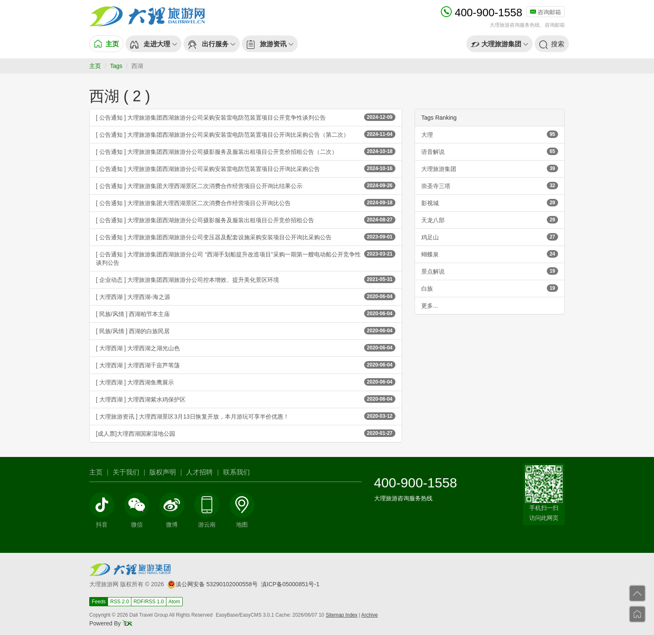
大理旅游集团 (489, 168)
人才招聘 (199, 472)
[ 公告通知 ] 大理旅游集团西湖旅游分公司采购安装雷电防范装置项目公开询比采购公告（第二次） (245, 134)
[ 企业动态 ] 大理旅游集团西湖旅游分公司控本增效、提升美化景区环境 (245, 279)
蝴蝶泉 (489, 254)
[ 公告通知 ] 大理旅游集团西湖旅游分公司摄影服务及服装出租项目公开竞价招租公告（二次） (245, 151)
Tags (116, 66)
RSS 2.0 (119, 602)
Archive (369, 615)
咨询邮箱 (545, 12)
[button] (153, 43)
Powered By (110, 623)
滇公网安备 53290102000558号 (212, 584)
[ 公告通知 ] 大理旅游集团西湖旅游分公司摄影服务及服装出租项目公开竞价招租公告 (245, 219)
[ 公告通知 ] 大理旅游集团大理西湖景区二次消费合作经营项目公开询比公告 (245, 202)
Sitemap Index (341, 615)
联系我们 (236, 472)
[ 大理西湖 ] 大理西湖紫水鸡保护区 (245, 399)
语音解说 (489, 151)
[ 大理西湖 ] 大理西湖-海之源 (245, 296)
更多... (429, 305)
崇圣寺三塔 (489, 185)
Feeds (99, 602)
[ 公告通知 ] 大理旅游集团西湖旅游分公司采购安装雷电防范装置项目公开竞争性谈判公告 (245, 117)
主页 (95, 66)
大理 (489, 134)
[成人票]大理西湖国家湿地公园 (245, 433)
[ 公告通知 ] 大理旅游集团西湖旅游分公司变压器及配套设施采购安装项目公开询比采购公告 (245, 237)
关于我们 (126, 472)
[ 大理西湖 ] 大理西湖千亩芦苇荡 (245, 365)
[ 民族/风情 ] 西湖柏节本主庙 (245, 313)
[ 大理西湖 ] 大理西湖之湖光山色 (245, 347)
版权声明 (162, 472)
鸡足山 (489, 237)
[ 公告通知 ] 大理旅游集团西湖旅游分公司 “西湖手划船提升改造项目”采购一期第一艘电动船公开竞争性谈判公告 (245, 258)
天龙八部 (489, 219)
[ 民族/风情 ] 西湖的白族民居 (245, 330)
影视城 (489, 202)
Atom (174, 602)
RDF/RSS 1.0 (148, 602)
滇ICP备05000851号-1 (290, 584)
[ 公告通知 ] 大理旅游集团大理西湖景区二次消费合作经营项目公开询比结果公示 (245, 185)
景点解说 (489, 271)
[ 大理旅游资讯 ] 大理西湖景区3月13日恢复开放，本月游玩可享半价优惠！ (245, 416)
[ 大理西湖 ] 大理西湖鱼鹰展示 (245, 382)
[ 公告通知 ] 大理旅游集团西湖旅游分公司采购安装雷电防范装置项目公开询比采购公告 (245, 168)
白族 (489, 288)
